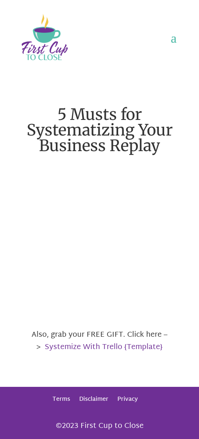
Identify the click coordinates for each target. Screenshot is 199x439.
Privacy (127, 399)
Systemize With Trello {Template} (103, 347)
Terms (61, 399)
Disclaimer (93, 399)
